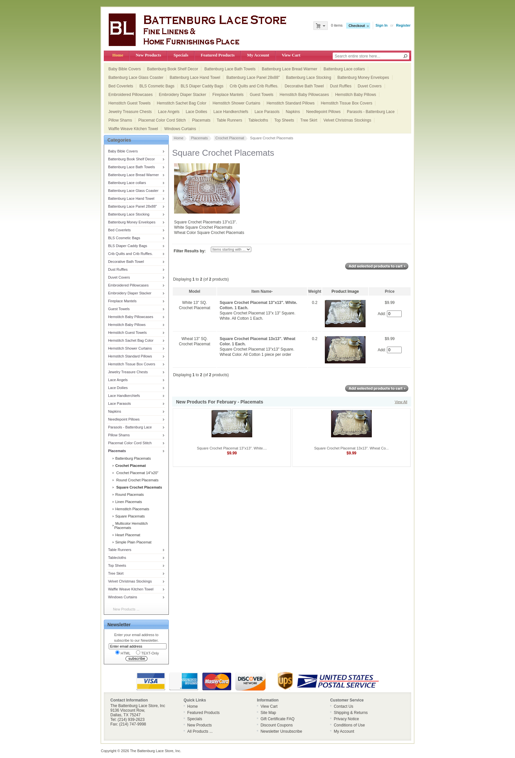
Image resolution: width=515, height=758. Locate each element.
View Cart (291, 55)
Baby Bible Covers (124, 69)
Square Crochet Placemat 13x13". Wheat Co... (351, 448)
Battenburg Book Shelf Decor (172, 69)
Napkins (293, 111)
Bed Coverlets (120, 86)
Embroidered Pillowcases (130, 94)
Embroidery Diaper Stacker (182, 94)
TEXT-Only (147, 652)
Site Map (268, 712)
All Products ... (200, 731)
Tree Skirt (308, 120)
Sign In (381, 25)
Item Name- (262, 291)
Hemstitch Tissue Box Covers (346, 103)
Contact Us (343, 706)
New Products (148, 55)
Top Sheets (284, 120)
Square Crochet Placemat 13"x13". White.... (232, 448)
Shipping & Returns (351, 712)
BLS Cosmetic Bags (156, 86)
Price (389, 291)
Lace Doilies (196, 111)
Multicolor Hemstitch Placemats (131, 525)
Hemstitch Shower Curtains (236, 103)
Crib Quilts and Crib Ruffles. (254, 86)
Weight (314, 291)
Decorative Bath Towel (304, 86)
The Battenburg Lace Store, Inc (155, 751)
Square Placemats (129, 516)
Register (403, 25)
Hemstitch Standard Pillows (291, 103)
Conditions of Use (349, 725)
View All (401, 402)
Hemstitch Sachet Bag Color (182, 103)
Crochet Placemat (229, 138)
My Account (258, 55)
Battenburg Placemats (132, 458)
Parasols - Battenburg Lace (370, 111)
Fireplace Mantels (228, 94)
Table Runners (229, 120)
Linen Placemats (128, 502)
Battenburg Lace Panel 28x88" (253, 77)
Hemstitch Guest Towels (129, 103)
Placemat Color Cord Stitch (162, 120)
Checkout (356, 26)
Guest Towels (262, 94)
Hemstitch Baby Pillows (355, 94)
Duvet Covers (370, 86)
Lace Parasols (267, 111)
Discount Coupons (276, 725)
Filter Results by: (190, 251)
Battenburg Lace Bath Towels (230, 69)
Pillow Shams (120, 120)
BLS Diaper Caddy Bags (202, 86)
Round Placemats (129, 494)
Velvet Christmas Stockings (347, 120)
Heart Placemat (127, 535)
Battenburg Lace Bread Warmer (289, 69)
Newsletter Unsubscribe (281, 731)
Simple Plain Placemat (132, 542)
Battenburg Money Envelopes (363, 77)
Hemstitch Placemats (131, 509)
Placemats (201, 120)
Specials (180, 55)
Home (117, 55)
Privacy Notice (346, 719)
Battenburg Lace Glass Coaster (135, 77)
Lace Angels (168, 111)
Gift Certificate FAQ (277, 719)
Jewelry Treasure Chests (130, 111)
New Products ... (126, 609)
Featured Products (218, 55)
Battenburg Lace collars (344, 69)
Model (194, 291)
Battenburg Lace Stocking (308, 77)
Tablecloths (258, 120)
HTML (122, 652)
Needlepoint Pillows (323, 111)
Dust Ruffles (340, 86)
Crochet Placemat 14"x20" (136, 473)
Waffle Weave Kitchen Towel (133, 128)
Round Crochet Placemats (136, 480)
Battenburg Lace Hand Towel (194, 77)
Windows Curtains (180, 128)
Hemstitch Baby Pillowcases (304, 94)
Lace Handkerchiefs (230, 111)
